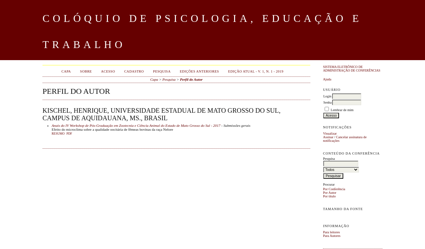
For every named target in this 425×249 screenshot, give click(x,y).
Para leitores (331, 232)
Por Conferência (334, 189)
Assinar (328, 137)
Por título (329, 196)
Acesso (108, 71)
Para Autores (331, 236)
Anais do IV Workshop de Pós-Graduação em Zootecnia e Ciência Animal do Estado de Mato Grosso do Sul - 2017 (136, 125)
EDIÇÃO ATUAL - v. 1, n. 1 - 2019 (255, 71)
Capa (66, 71)
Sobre (86, 71)
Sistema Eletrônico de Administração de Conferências (351, 68)
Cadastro (134, 71)
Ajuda (327, 79)
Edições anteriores (199, 71)
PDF (69, 133)
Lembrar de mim (342, 110)
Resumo (58, 133)
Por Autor (329, 192)
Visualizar (330, 133)
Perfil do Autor (191, 79)
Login (327, 96)
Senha (327, 102)
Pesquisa (162, 71)
